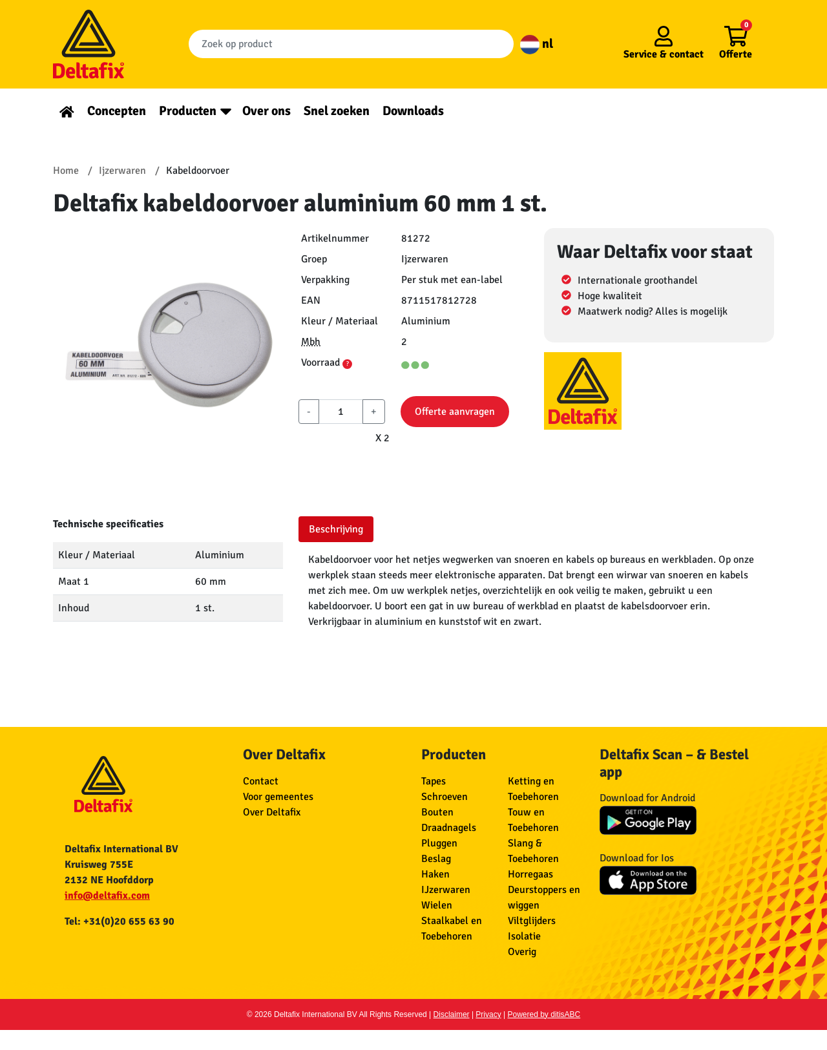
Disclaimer (452, 1014)
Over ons (266, 111)
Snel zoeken (337, 111)
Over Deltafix (271, 812)
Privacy (488, 1014)
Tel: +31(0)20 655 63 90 (119, 921)
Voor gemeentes (278, 796)
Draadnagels (448, 827)
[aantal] (341, 411)
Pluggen (439, 843)
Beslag (436, 858)
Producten (187, 111)
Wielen (436, 905)
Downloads (413, 111)
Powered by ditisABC (544, 1014)
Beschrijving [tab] (336, 529)
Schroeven (444, 796)
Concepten (116, 111)
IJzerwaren (445, 889)
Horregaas (530, 874)
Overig (522, 951)
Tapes (433, 781)
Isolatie (524, 936)
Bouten (437, 812)
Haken (435, 874)
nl (536, 44)
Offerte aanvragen (455, 411)
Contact (260, 781)
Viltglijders (532, 920)
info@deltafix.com (107, 895)
